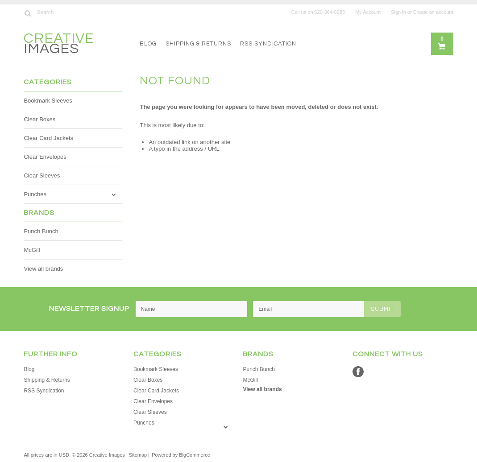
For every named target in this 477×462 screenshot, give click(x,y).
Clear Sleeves (42, 175)
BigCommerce (194, 455)
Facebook (358, 371)
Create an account (433, 12)
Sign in (398, 12)
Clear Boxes (39, 119)
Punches (35, 194)
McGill (32, 250)
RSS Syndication (268, 44)
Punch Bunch (41, 231)
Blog (148, 44)
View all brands (43, 268)
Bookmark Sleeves (48, 100)
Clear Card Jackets (48, 138)
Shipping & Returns (198, 44)
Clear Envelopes (45, 156)
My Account (368, 12)
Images (59, 44)
